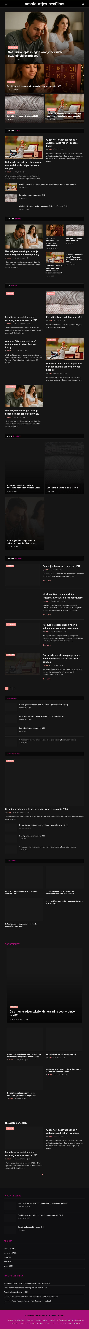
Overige (39, 1323)
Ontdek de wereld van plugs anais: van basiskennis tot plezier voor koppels (64, 114)
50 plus (10, 1320)
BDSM (38, 1320)
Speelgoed (51, 109)
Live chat (32, 1323)
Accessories (19, 1320)
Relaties (47, 1323)
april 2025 (7, 1262)
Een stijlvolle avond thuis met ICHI (22, 116)
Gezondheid (13, 47)
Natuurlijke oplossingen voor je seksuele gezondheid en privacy (35, 53)
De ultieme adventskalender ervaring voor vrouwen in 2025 (34, 86)
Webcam (77, 1323)
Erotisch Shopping (63, 1320)
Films (13, 1323)
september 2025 (10, 1253)
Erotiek (52, 1320)
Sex (54, 1323)
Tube (70, 1323)
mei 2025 (7, 1257)
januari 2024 (8, 1266)
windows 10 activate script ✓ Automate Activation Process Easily (62, 142)
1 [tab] (43, 1174)
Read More (47, 581)
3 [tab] (47, 1174)
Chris (9, 172)
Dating (45, 1320)
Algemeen (11, 82)
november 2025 (10, 1248)
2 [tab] (45, 1174)
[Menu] (6, 3)
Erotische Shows (78, 1320)
